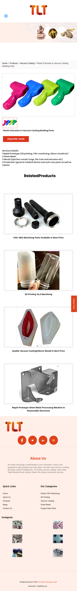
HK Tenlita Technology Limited (47, 582)
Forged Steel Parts (48, 508)
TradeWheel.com (41, 586)
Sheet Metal (46, 504)
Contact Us (7, 508)
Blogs (5, 504)
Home (4, 63)
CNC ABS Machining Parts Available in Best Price (38, 237)
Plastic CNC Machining (50, 493)
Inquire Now (74, 303)
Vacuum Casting (27, 63)
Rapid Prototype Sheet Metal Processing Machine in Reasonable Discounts (38, 409)
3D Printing (45, 497)
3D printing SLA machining (38, 294)
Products (14, 63)
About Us (6, 497)
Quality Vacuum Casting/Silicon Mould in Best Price (38, 350)
